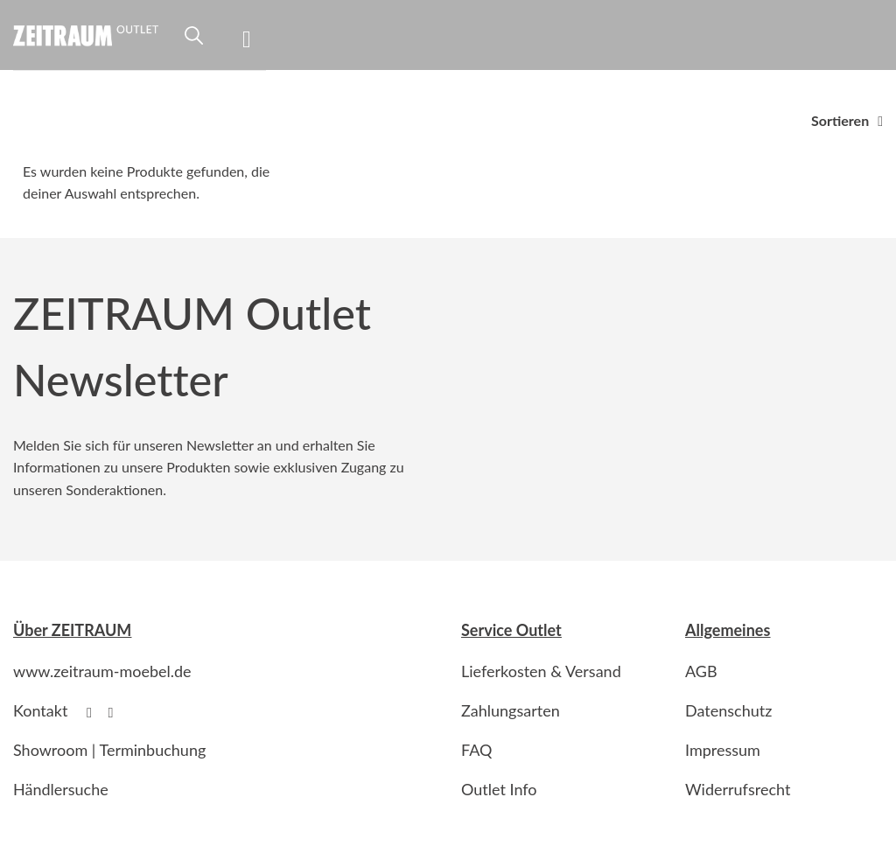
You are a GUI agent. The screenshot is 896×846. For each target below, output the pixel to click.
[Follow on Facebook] (94, 712)
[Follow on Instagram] (115, 712)
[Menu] (254, 35)
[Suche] (194, 42)
